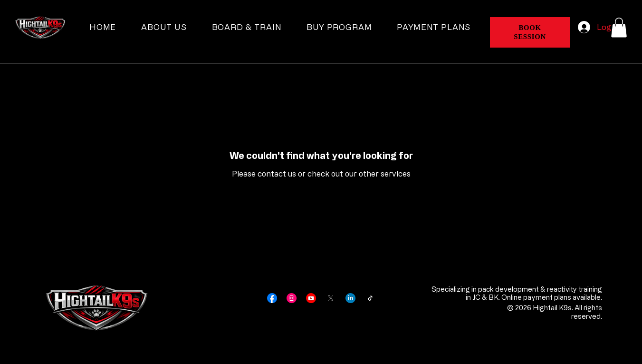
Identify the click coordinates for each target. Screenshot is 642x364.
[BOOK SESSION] (530, 32)
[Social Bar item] (272, 298)
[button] (619, 28)
